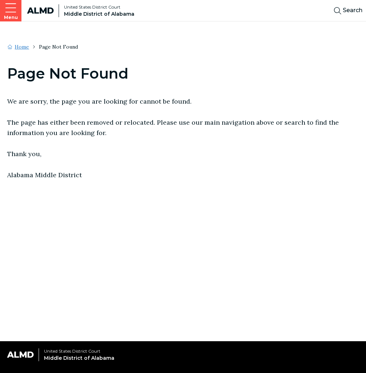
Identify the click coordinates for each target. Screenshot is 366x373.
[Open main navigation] (10, 10)
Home (22, 47)
